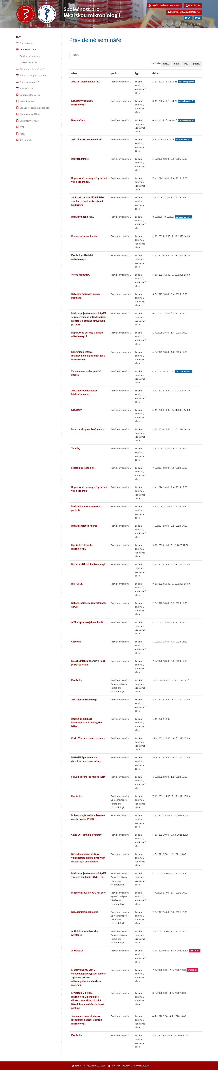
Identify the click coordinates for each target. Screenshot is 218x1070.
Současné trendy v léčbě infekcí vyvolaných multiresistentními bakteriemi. (87, 201)
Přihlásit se (193, 5)
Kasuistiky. (76, 409)
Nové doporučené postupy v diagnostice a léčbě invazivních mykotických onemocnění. (88, 858)
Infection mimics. (80, 158)
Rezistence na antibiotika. (84, 236)
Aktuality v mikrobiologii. (84, 699)
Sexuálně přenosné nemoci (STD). (88, 776)
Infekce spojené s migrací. (84, 525)
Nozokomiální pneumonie (84, 911)
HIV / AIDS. (77, 583)
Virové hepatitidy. (80, 274)
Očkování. (76, 641)
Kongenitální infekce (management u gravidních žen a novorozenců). (88, 355)
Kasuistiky (76, 1035)
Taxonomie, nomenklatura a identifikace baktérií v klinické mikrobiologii (86, 1020)
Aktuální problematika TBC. (85, 81)
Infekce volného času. (82, 216)
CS (197, 18)
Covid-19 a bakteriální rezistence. (88, 738)
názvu (166, 63)
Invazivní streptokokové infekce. (88, 429)
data (176, 63)
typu (186, 63)
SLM (18, 36)
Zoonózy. (76, 448)
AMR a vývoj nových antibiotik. (87, 622)
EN (188, 18)
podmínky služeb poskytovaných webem (128, 1066)
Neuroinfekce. (78, 120)
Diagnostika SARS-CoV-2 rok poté (88, 892)
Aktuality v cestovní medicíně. (87, 139)
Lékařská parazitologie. (83, 467)
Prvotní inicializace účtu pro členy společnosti (185, 12)
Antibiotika (77, 950)
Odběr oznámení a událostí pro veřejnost (165, 5)
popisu (196, 63)
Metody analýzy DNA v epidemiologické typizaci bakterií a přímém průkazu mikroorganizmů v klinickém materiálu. (88, 977)
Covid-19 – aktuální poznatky (86, 834)
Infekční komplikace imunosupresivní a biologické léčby (86, 722)
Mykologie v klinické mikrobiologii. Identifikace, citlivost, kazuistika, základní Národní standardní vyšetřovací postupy (87, 1000)
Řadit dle (156, 63)
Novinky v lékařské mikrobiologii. (88, 564)
